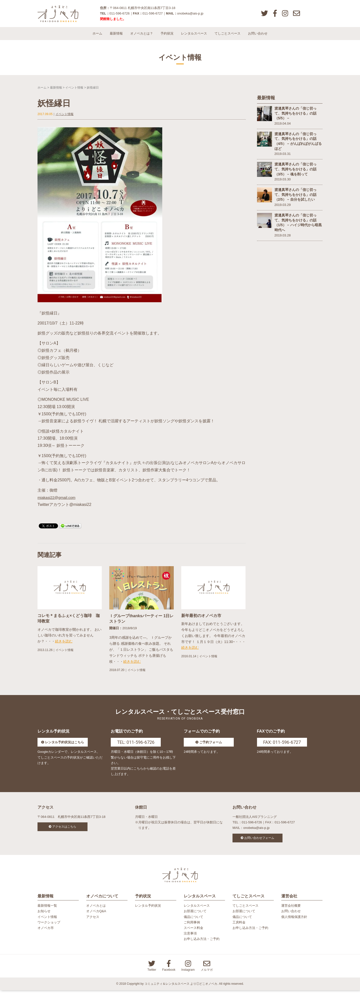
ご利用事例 (192, 928)
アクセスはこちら (64, 830)
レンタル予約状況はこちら (64, 746)
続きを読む (63, 645)
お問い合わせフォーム (259, 841)
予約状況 (167, 37)
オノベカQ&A (96, 917)
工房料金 (239, 928)
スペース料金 (193, 933)
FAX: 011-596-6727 (282, 746)
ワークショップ (49, 928)
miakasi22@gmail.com (58, 501)
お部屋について (195, 917)
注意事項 (190, 939)
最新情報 (116, 37)
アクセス (92, 922)
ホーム (97, 37)
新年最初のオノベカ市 (201, 619)
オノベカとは (96, 911)
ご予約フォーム (210, 746)
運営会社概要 (291, 911)
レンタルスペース (194, 37)
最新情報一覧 (47, 911)
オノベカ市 (46, 933)
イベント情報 (74, 91)
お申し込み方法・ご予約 (202, 945)
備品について (193, 922)
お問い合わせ (258, 37)
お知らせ (44, 917)
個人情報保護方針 (294, 922)
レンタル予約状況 (148, 911)
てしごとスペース (227, 37)
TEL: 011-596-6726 (135, 746)
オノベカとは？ (141, 37)
